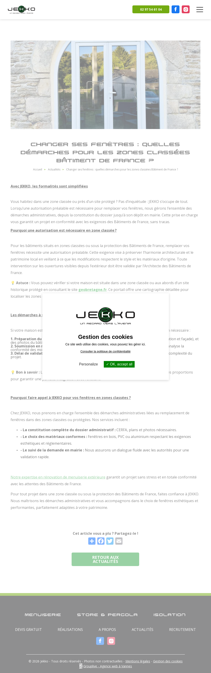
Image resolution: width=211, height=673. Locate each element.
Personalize (88, 364)
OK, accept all (119, 364)
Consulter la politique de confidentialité (105, 351)
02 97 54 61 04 (151, 9)
